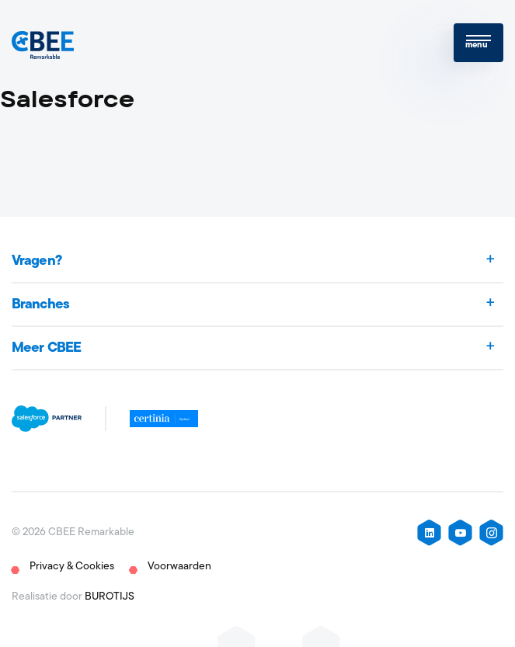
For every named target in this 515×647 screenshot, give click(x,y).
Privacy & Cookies (72, 566)
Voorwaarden (179, 566)
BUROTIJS (109, 597)
